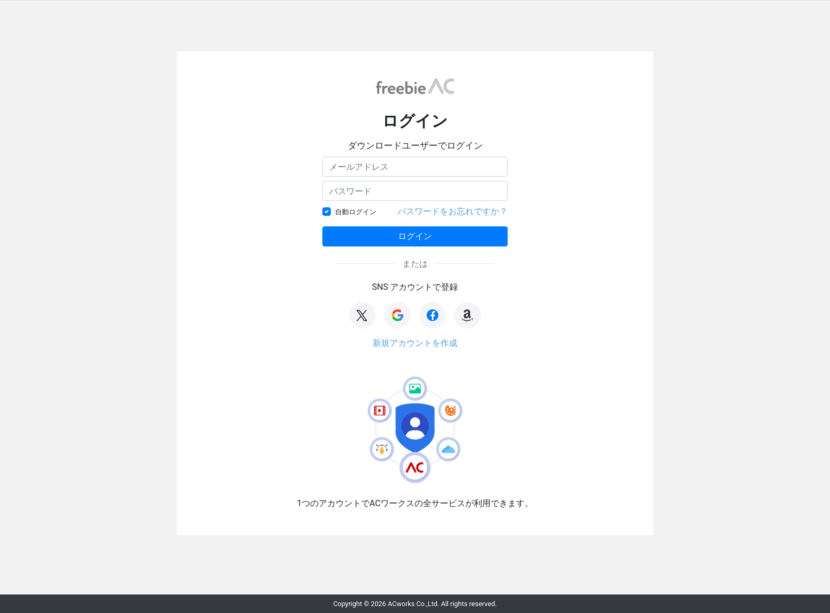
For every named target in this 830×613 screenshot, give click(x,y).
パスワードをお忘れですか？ (453, 211)
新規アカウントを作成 (415, 343)
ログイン (415, 236)
